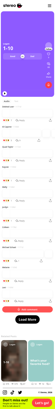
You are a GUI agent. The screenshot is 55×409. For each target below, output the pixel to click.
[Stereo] (12, 5)
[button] (42, 403)
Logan (6, 43)
